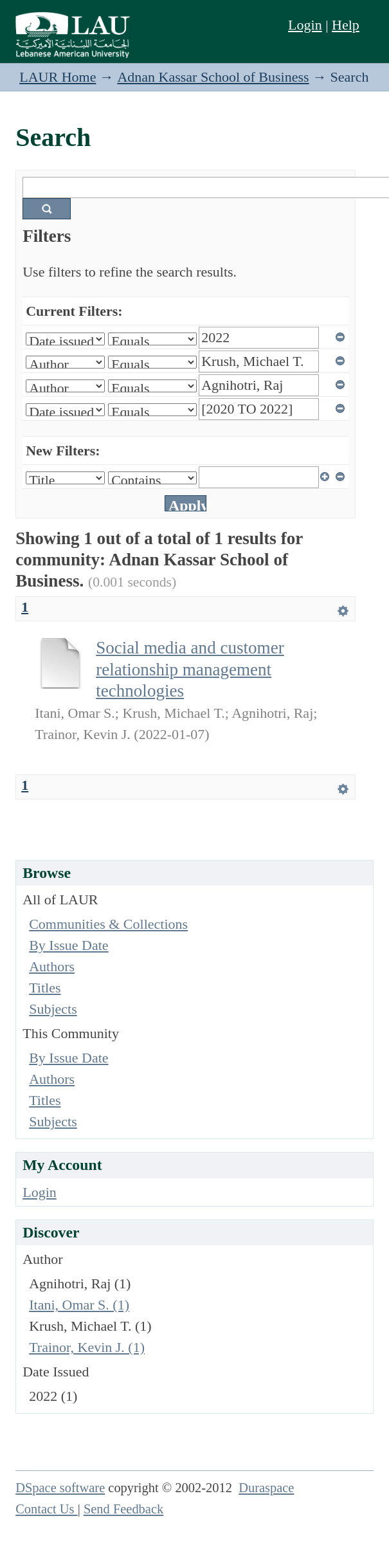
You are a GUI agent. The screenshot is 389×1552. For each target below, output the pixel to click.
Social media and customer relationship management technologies (190, 669)
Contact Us (46, 1509)
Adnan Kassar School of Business (213, 77)
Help (345, 25)
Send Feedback (123, 1509)
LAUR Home (57, 77)
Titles (44, 988)
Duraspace (266, 1488)
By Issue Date (68, 945)
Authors (52, 966)
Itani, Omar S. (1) (79, 1305)
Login (305, 25)
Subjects (53, 1009)
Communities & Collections (108, 924)
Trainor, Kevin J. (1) (87, 1347)
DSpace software (60, 1488)
